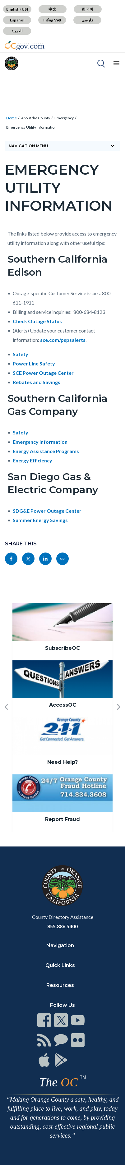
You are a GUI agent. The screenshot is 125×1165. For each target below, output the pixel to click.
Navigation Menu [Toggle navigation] (62, 145)
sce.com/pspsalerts (63, 340)
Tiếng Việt (52, 20)
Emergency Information (40, 442)
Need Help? (62, 762)
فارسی (87, 20)
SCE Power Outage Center (43, 373)
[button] (6, 717)
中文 (52, 9)
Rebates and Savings (36, 382)
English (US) (17, 9)
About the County (35, 118)
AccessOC (62, 705)
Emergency (64, 118)
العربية (17, 31)
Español (17, 20)
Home (11, 118)
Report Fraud (62, 819)
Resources (60, 985)
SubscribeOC (62, 648)
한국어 (87, 9)
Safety (20, 354)
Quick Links (60, 965)
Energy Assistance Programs (46, 451)
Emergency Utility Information (31, 127)
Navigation (60, 945)
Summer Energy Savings (40, 520)
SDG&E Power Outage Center (47, 511)
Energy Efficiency (32, 460)
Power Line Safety (34, 363)
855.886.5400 (62, 926)
